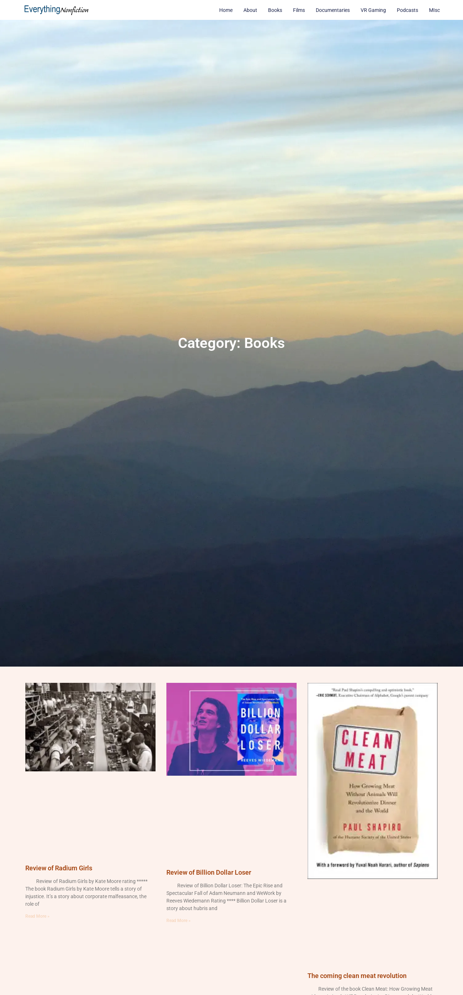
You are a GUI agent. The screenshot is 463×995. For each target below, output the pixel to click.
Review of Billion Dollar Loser (208, 872)
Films (299, 10)
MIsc (434, 10)
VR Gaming (373, 10)
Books (275, 10)
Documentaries (333, 10)
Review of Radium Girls (58, 868)
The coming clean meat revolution (357, 975)
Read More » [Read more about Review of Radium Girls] (37, 916)
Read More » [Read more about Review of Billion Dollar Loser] (178, 920)
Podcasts (407, 10)
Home (226, 10)
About (250, 10)
